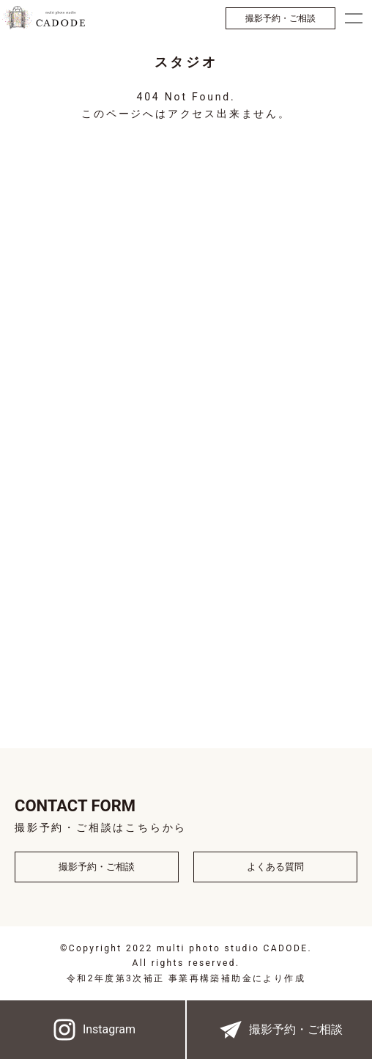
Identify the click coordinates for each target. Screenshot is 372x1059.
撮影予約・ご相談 (280, 18)
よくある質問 (275, 866)
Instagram (92, 1029)
